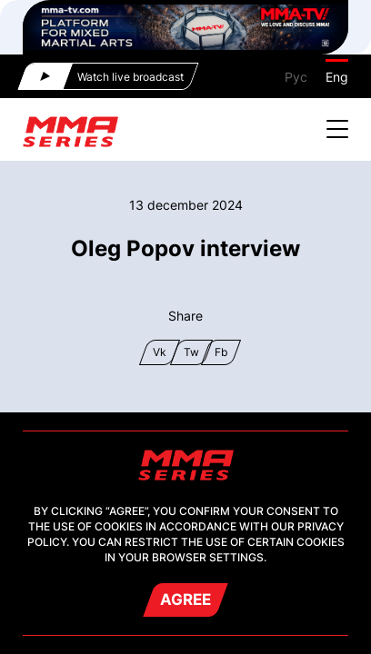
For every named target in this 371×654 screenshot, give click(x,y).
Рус (296, 76)
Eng (337, 76)
